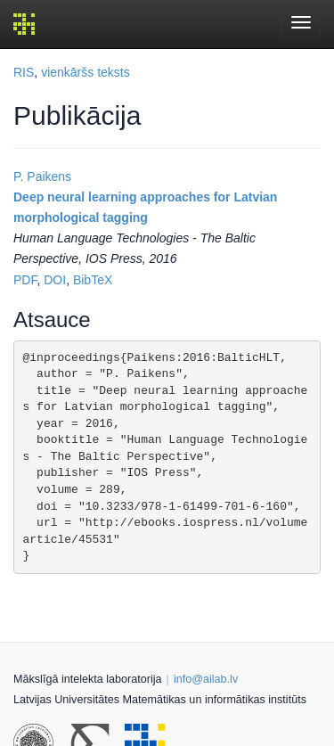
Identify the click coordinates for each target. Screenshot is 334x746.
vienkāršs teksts (85, 72)
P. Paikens (42, 176)
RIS (23, 72)
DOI (55, 280)
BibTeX (92, 280)
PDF (25, 280)
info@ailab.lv (206, 679)
